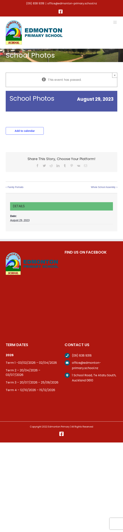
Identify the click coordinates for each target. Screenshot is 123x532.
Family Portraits (15, 187)
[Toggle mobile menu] (115, 22)
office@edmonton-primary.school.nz (72, 3)
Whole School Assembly (103, 187)
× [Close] (115, 75)
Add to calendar (25, 130)
